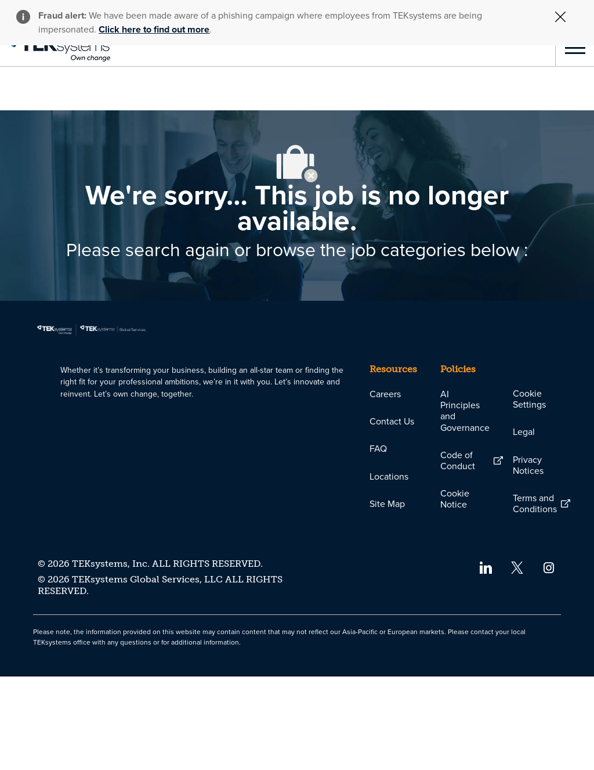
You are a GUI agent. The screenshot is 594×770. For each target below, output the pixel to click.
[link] (55, 47)
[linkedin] (485, 659)
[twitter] (517, 659)
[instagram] (549, 659)
